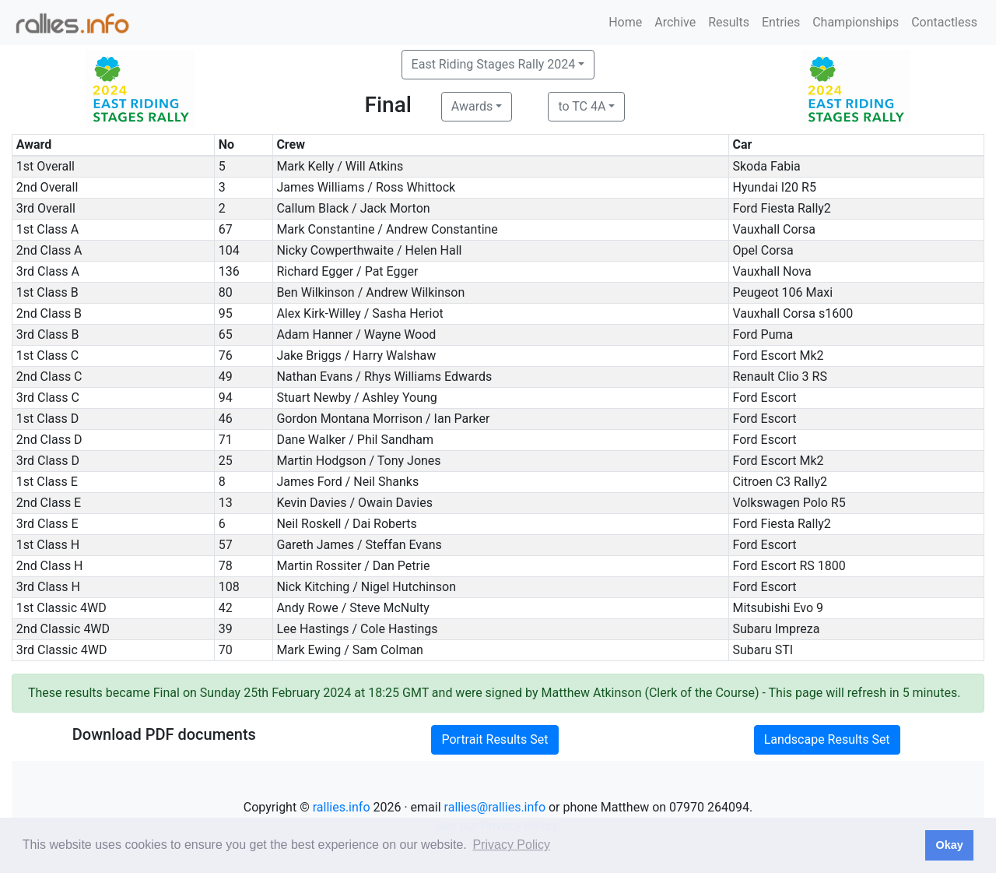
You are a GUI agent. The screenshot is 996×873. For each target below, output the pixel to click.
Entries (781, 22)
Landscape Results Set (827, 739)
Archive (675, 22)
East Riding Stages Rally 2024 (494, 64)
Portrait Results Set (494, 739)
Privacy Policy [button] (511, 844)
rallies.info (341, 807)
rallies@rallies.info (494, 807)
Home (625, 22)
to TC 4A (581, 106)
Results (728, 22)
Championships (855, 22)
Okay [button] (949, 845)
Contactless (944, 22)
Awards (472, 106)
